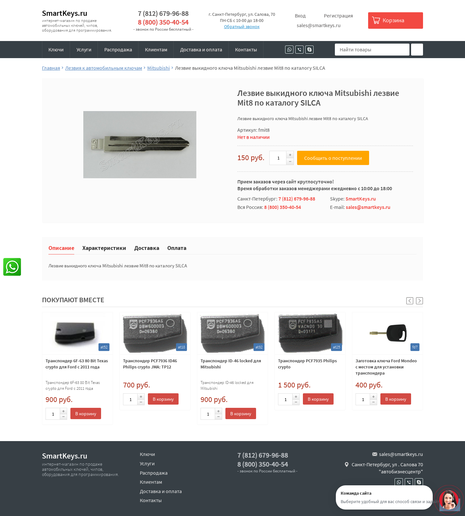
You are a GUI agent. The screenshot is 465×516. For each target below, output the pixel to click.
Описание (61, 247)
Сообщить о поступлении (333, 158)
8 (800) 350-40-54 (163, 22)
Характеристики (104, 247)
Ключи (56, 49)
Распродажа (118, 49)
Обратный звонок (242, 26)
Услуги (84, 49)
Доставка (146, 247)
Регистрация (338, 15)
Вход (300, 15)
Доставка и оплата (201, 49)
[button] (419, 301)
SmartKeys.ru (64, 13)
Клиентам (156, 49)
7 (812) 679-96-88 (163, 13)
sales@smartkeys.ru (319, 25)
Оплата (176, 247)
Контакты (246, 49)
